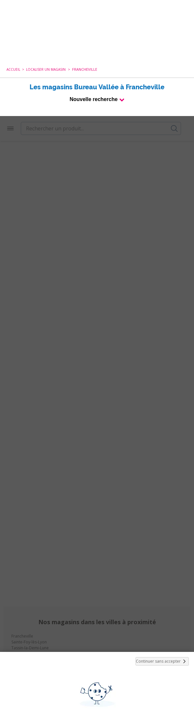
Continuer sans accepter (162, 545)
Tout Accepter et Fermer (97, 684)
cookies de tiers (29, 641)
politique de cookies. (135, 667)
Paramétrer (97, 701)
